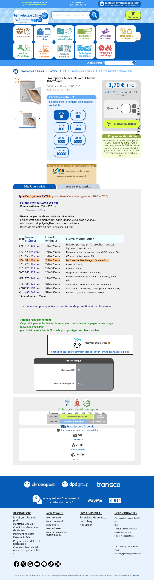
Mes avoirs (52, 524)
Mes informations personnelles (56, 533)
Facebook (16, 564)
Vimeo (51, 564)
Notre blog (86, 521)
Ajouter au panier (121, 124)
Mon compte (53, 517)
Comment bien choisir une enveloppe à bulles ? (26, 550)
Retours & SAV (21, 537)
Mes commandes (55, 521)
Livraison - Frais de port (24, 519)
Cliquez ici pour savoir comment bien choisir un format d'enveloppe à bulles (90, 351)
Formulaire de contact (93, 517)
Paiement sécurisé (23, 533)
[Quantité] (126, 108)
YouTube (37, 564)
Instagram (58, 564)
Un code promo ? (95, 63)
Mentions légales (23, 523)
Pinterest (44, 564)
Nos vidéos (86, 524)
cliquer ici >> (81, 179)
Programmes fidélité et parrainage (26, 542)
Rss (30, 564)
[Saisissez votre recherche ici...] (73, 15)
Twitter (23, 564)
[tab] (34, 192)
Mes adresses (54, 528)
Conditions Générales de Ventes (25, 529)
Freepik (135, 575)
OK (134, 63)
